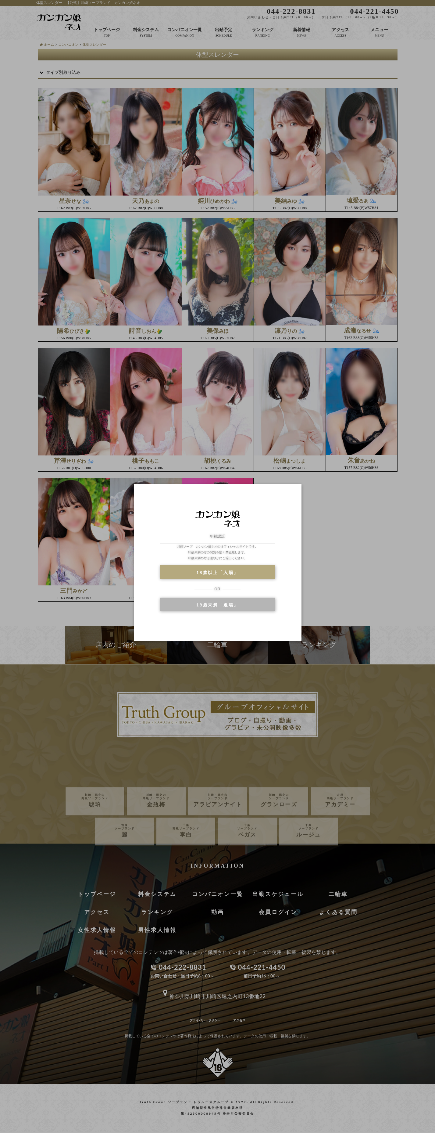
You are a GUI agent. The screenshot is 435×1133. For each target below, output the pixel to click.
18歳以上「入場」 (217, 572)
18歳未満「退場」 (217, 604)
